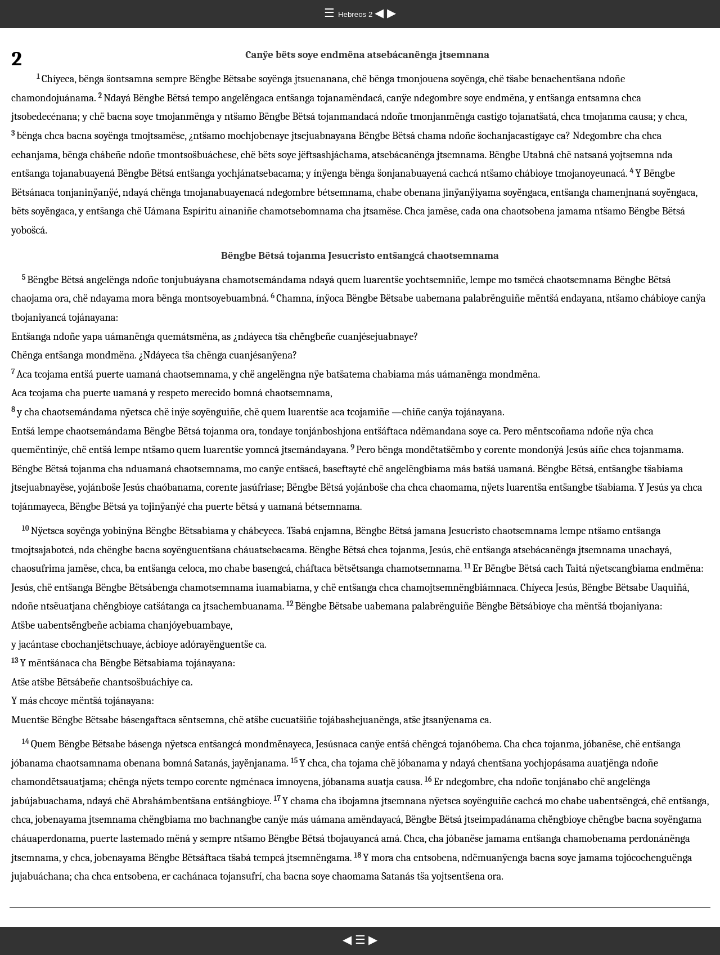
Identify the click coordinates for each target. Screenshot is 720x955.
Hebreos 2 (356, 14)
